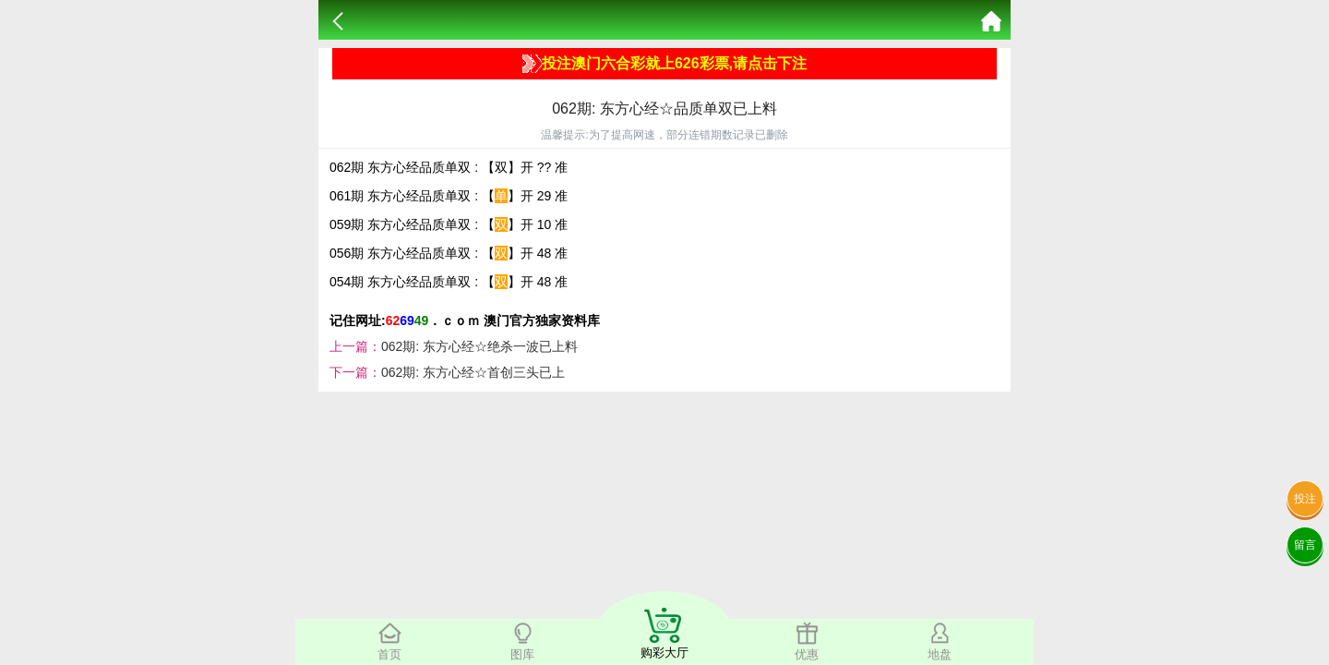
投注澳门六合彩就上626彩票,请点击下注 (664, 63)
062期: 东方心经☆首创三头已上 (473, 372)
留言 (1305, 544)
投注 (1305, 498)
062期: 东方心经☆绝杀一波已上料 (479, 346)
